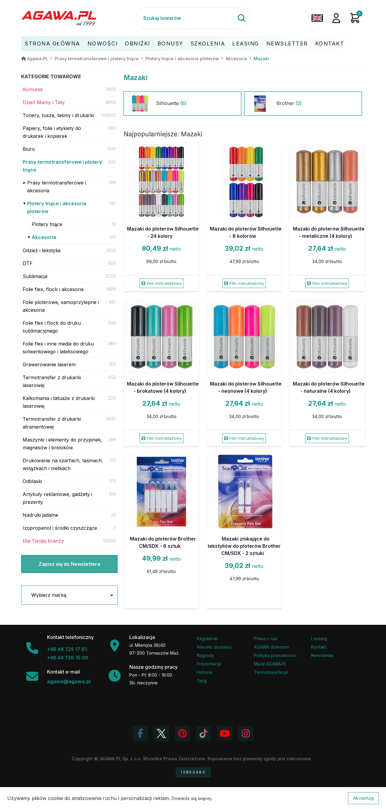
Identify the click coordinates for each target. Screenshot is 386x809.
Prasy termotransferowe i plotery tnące (62, 166)
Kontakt (329, 43)
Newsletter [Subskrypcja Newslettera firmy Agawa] (322, 655)
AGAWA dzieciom (271, 646)
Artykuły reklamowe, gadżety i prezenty (57, 498)
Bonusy (170, 43)
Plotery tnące (47, 224)
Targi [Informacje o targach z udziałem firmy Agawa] (202, 680)
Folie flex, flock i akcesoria (53, 289)
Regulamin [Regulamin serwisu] (207, 638)
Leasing (245, 43)
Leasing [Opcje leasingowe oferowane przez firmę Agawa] (319, 638)
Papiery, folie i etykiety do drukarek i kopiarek (52, 132)
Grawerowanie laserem (49, 364)
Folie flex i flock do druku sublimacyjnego (52, 327)
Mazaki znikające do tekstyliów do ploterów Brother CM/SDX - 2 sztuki (244, 546)
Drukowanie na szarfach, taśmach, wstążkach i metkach (63, 464)
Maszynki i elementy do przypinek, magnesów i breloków (62, 444)
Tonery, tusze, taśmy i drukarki (58, 115)
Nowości (102, 43)
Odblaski (32, 481)
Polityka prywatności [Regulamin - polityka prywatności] (275, 655)
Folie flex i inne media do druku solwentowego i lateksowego (58, 348)
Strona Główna (52, 43)
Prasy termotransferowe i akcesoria (56, 187)
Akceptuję (363, 798)
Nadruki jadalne (40, 515)
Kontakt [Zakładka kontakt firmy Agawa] (319, 646)
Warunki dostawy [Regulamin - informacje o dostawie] (214, 646)
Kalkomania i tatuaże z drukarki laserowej (59, 402)
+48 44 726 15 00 (67, 658)
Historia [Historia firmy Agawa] (204, 672)
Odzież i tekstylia (41, 250)
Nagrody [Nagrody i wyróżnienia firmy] (205, 655)
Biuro (29, 149)
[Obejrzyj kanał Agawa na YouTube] (224, 733)
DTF (28, 263)
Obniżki (137, 43)
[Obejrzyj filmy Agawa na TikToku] (203, 733)
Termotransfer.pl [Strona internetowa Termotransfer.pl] (271, 672)
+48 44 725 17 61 (67, 649)
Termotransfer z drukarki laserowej (52, 381)
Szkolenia (208, 43)
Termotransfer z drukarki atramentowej (52, 423)
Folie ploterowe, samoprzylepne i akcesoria (61, 306)
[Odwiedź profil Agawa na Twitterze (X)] (161, 733)
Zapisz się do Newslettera (69, 564)
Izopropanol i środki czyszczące (60, 528)
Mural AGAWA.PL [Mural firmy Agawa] (270, 663)
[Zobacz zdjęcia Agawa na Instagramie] (245, 733)
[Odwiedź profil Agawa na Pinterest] (182, 733)
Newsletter (287, 43)
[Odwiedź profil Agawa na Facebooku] (140, 733)
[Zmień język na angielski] (317, 18)
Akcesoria (44, 237)
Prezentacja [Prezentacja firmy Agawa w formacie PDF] (209, 663)
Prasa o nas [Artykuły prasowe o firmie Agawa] (266, 638)
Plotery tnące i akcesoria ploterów (56, 207)
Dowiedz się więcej (191, 798)
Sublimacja (35, 276)
